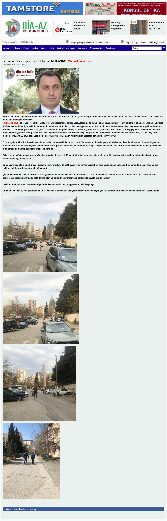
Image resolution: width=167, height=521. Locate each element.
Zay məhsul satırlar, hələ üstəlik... (80, 25)
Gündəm (7, 48)
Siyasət (17, 48)
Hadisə (35, 48)
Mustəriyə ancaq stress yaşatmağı (118, 25)
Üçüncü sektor (96, 48)
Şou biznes (82, 48)
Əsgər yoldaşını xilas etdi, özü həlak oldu (90, 42)
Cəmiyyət (70, 48)
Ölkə (51, 48)
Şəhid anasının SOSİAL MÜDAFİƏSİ (156, 25)
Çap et (23, 64)
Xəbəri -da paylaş (20, 509)
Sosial (26, 48)
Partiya (60, 48)
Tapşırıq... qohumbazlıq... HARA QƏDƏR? (145, 42)
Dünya (43, 48)
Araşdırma (110, 48)
